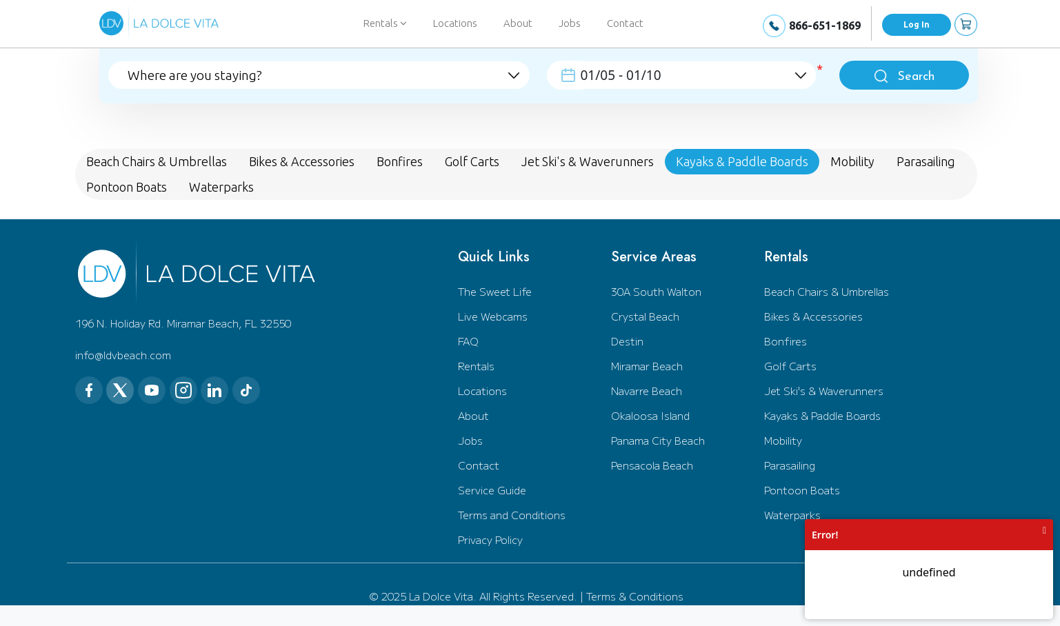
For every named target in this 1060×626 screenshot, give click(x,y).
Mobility (783, 440)
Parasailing (789, 465)
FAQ (468, 341)
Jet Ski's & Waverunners (823, 390)
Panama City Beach (658, 440)
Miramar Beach (647, 366)
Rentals (476, 366)
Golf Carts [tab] (472, 161)
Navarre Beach (646, 390)
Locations (455, 23)
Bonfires (785, 341)
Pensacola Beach (652, 465)
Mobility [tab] (852, 161)
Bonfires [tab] (400, 161)
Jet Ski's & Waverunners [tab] (587, 161)
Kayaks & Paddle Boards (822, 415)
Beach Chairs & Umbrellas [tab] (156, 161)
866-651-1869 (825, 25)
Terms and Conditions (512, 514)
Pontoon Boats (802, 490)
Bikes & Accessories (813, 316)
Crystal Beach (645, 316)
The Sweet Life (495, 291)
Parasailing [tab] (926, 161)
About (517, 23)
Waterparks (792, 514)
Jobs (570, 23)
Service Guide (492, 490)
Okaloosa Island (650, 415)
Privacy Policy (490, 539)
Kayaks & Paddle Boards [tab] (742, 161)
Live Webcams (493, 316)
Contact (625, 23)
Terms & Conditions (634, 596)
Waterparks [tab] (221, 187)
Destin (627, 341)
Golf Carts (790, 366)
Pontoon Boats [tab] (126, 187)
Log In (916, 24)
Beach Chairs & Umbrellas (826, 291)
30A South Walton (656, 291)
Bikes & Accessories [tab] (301, 161)
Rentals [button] (385, 23)
